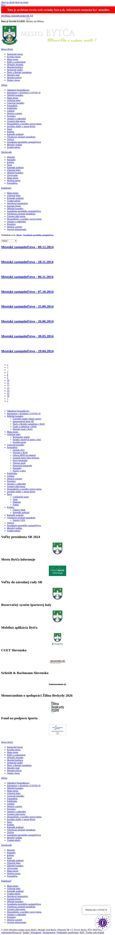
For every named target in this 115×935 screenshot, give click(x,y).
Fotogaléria (12, 105)
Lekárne (10, 111)
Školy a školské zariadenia (19, 72)
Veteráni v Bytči (20, 452)
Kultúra (10, 131)
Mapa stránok (11, 15)
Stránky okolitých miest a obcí (27, 439)
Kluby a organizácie (16, 62)
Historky (11, 157)
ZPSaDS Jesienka (15, 64)
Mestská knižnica (15, 67)
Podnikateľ (6, 188)
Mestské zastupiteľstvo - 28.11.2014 (27, 262)
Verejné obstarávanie (16, 229)
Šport (9, 129)
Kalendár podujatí (15, 134)
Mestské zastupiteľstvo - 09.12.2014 (27, 247)
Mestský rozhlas (14, 144)
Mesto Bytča (7, 49)
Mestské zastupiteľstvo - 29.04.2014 (27, 351)
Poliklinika (12, 108)
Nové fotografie (20, 460)
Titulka (26, 932)
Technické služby (15, 70)
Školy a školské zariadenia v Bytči (29, 424)
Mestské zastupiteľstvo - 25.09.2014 (27, 306)
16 (8, 396)
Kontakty (22, 15)
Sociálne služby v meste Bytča (21, 126)
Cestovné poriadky (15, 103)
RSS (3, 15)
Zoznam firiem (14, 206)
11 (8, 383)
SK (28, 15)
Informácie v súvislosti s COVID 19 (23, 92)
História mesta (13, 180)
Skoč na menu (21, 2)
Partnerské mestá (15, 54)
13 (8, 388)
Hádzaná (17, 502)
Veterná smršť (19, 463)
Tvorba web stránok (95, 932)
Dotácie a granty (14, 113)
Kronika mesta (14, 57)
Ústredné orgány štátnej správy (27, 419)
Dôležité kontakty (15, 95)
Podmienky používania (67, 932)
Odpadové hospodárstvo (18, 90)
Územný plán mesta (16, 121)
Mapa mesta (12, 59)
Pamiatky (11, 159)
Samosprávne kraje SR (23, 421)
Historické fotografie (22, 465)
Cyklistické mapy (21, 497)
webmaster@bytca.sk (11, 932)
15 (8, 393)
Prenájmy (11, 116)
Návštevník (6, 152)
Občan (4, 85)
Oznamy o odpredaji (16, 118)
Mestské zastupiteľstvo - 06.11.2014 (27, 277)
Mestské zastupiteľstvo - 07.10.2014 (27, 291)
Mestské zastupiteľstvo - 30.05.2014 (27, 336)
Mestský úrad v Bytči (23, 429)
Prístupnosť (36, 932)
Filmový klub (19, 510)
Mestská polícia (14, 77)
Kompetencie (49, 932)
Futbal (16, 504)
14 (8, 390)
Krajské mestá (19, 442)
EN (31, 15)
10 (8, 380)
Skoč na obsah (7, 2)
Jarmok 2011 (19, 450)
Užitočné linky (14, 100)
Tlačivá (10, 139)
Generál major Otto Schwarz (26, 458)
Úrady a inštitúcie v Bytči (24, 426)
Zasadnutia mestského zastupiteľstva (24, 142)
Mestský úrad (13, 75)
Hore (3, 5)
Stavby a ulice (19, 471)
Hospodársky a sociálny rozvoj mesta (24, 124)
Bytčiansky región (21, 437)
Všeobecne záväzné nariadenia (21, 137)
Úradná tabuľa (13, 147)
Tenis (15, 499)
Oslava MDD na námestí (24, 455)
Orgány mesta (13, 80)
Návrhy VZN (19, 520)
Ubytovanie (12, 175)
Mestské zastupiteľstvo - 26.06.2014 (27, 321)
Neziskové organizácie (17, 203)
